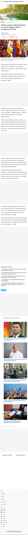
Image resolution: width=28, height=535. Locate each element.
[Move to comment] (16, 37)
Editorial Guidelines (20, 455)
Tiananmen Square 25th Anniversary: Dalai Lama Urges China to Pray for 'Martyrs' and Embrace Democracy (13, 284)
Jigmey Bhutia (5, 33)
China (18, 76)
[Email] (14, 37)
